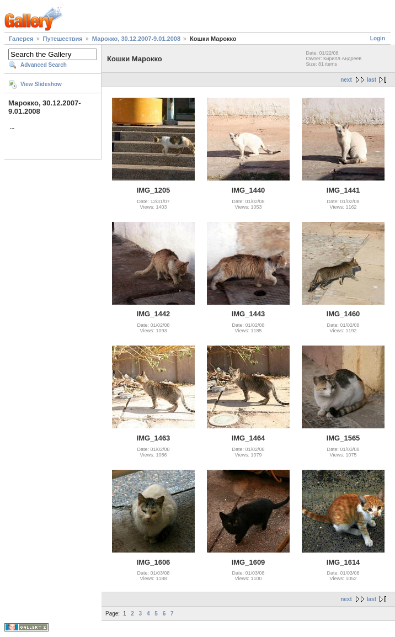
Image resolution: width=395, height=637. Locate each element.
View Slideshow (41, 84)
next (346, 80)
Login (377, 38)
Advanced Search (43, 65)
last (371, 80)
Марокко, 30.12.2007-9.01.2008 (136, 38)
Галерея (21, 38)
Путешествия (63, 38)
